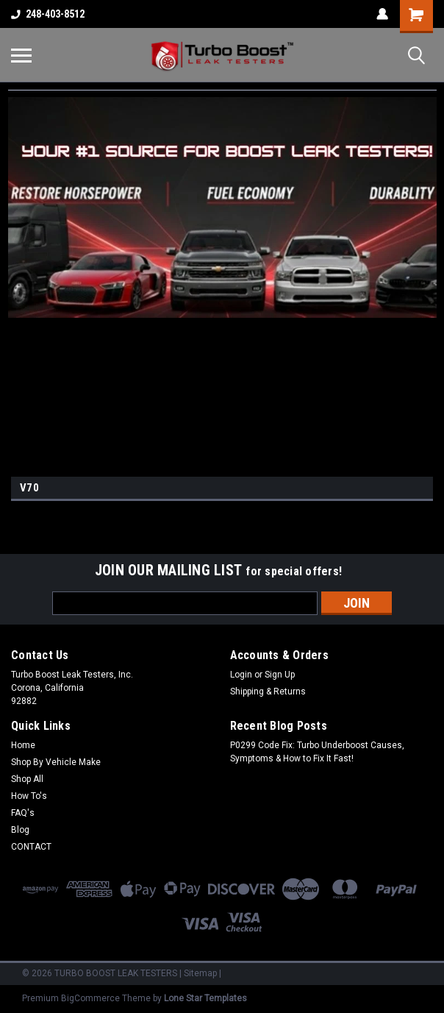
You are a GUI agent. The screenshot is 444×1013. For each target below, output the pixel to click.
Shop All (27, 779)
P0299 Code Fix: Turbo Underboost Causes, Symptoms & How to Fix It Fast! (317, 752)
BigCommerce (90, 998)
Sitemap (200, 973)
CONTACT (31, 847)
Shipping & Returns (268, 691)
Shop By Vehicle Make (56, 762)
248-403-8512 (48, 14)
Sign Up (280, 674)
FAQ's (23, 813)
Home (23, 745)
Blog (20, 830)
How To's (29, 796)
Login (241, 674)
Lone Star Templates (205, 998)
